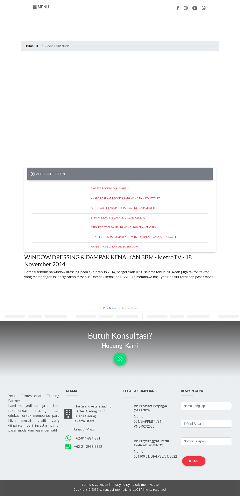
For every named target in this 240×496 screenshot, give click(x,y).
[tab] (120, 174)
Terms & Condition (95, 484)
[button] (120, 359)
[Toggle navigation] (40, 7)
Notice (154, 484)
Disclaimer (139, 484)
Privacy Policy (120, 484)
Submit (193, 461)
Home (29, 46)
